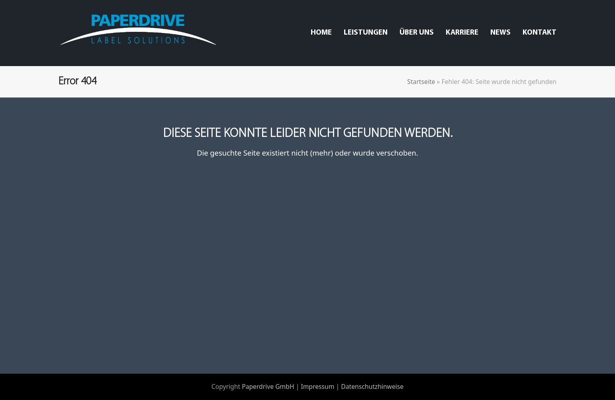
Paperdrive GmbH (268, 386)
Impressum (317, 386)
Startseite (421, 81)
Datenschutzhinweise (372, 386)
